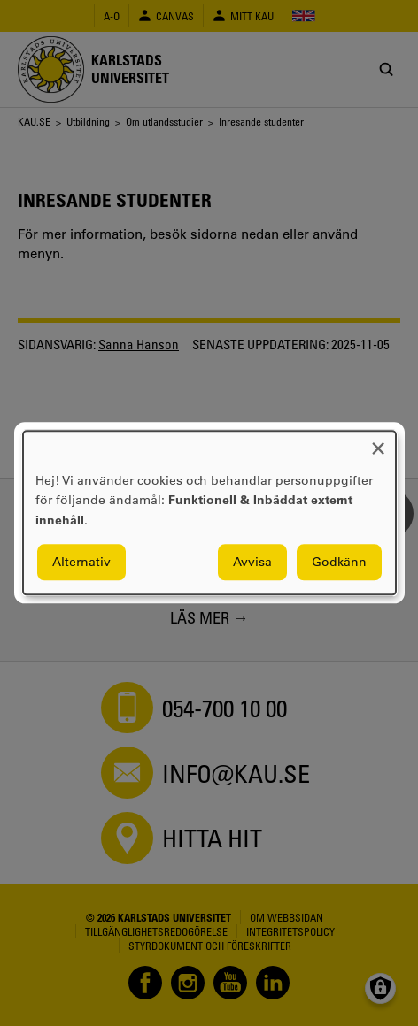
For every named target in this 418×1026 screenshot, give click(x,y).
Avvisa (252, 562)
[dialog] (209, 512)
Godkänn (339, 562)
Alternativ (81, 562)
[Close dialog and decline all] (378, 442)
